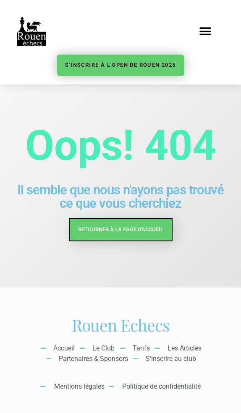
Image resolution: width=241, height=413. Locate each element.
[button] (205, 31)
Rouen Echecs (120, 325)
